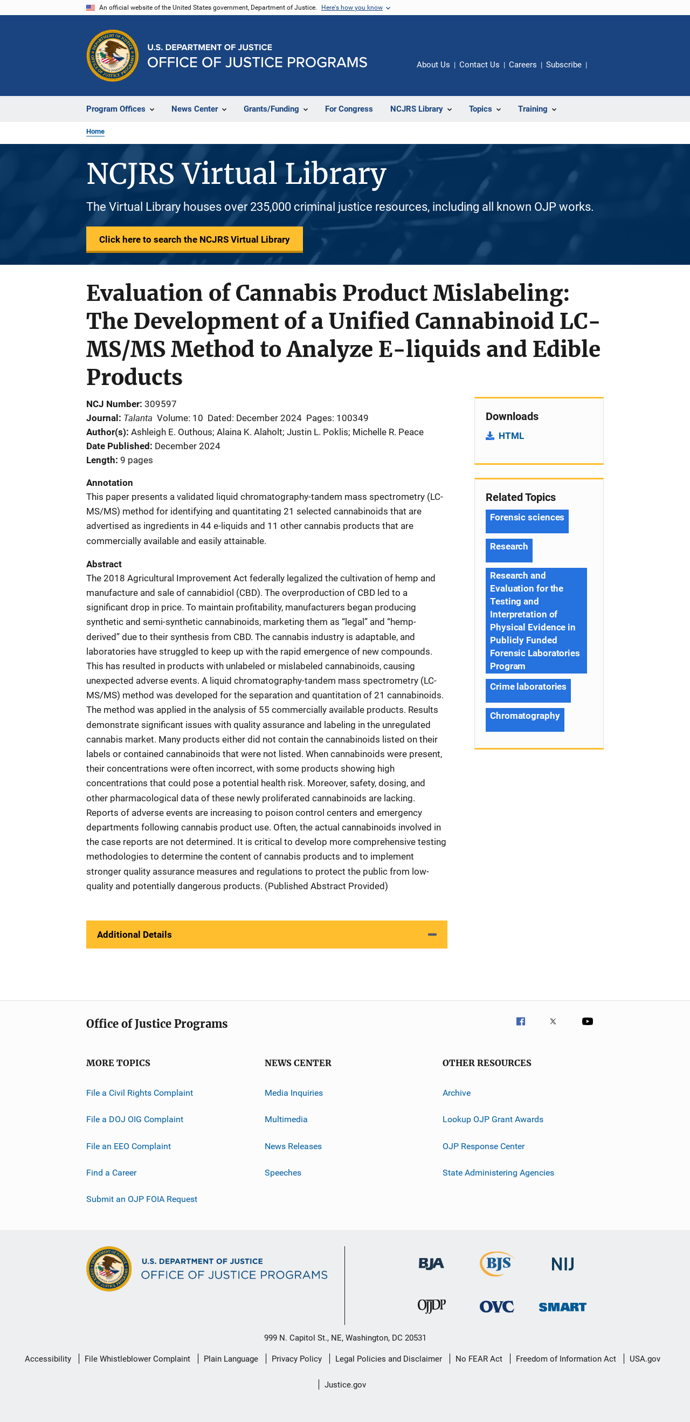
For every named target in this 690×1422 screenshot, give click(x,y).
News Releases (293, 1146)
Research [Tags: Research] (509, 546)
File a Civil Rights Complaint (139, 1093)
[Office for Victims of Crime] (497, 1314)
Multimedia (286, 1119)
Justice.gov (345, 1385)
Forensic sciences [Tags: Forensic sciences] (527, 517)
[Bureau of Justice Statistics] (497, 1278)
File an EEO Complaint (128, 1146)
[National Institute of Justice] (563, 1272)
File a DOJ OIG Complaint (134, 1119)
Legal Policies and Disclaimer (388, 1359)
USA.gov (645, 1359)
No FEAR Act (479, 1359)
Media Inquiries (294, 1093)
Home (95, 131)
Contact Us (479, 65)
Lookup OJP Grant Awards (493, 1119)
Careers (523, 65)
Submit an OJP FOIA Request (141, 1199)
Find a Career (111, 1172)
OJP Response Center (484, 1146)
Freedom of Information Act (566, 1359)
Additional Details (134, 934)
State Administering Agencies (498, 1172)
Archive (457, 1093)
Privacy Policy (297, 1359)
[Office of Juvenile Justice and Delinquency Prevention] (432, 1316)
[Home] (257, 55)
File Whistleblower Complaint (137, 1359)
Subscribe (564, 65)
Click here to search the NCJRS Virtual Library (194, 239)
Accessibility (48, 1359)
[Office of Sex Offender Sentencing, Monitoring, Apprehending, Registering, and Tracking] (562, 1313)
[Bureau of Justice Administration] (431, 1272)
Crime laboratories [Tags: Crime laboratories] (528, 686)
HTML (511, 435)
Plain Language (231, 1359)
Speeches (283, 1172)
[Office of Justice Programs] (112, 55)
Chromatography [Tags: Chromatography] (525, 715)
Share (603, 72)
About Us (433, 65)
